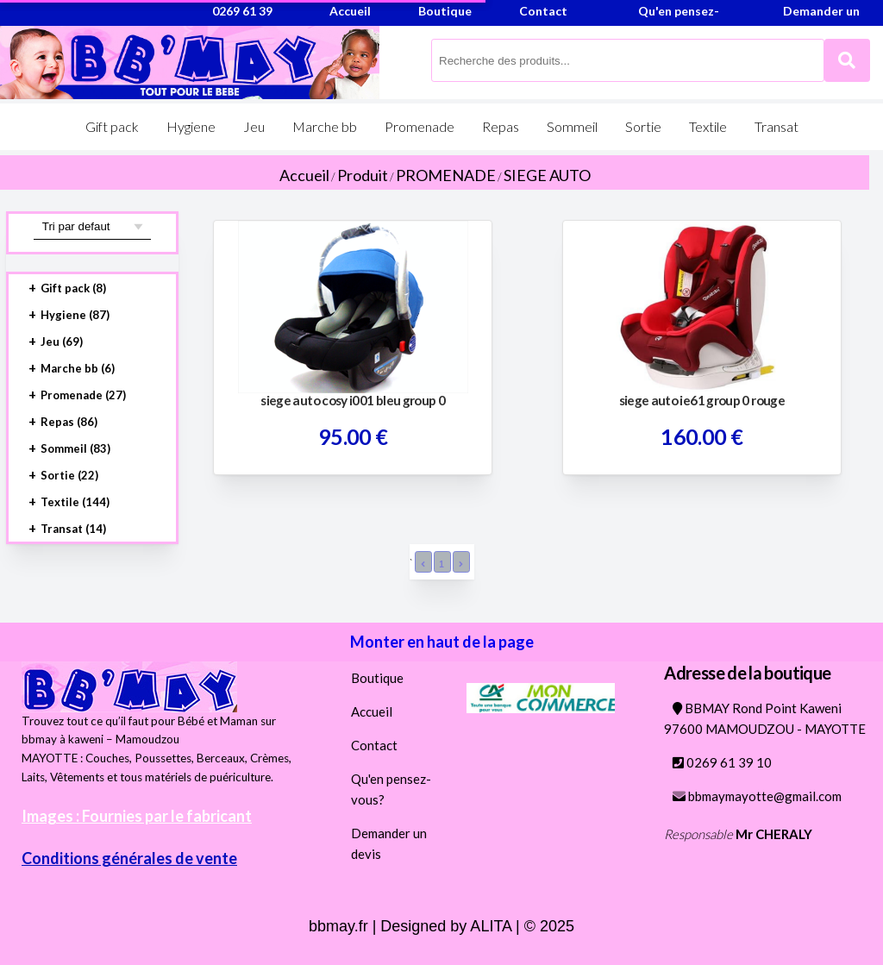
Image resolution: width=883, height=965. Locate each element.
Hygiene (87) (75, 315)
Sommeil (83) (75, 448)
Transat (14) (73, 529)
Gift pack (112, 126)
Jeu (254, 126)
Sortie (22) (69, 475)
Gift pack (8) (73, 288)
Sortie (643, 126)
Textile (708, 126)
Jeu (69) (62, 341)
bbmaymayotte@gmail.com (757, 796)
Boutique (377, 678)
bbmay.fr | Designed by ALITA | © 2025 (441, 926)
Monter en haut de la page (442, 641)
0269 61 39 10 (722, 762)
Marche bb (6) (78, 368)
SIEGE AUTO (547, 175)
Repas (500, 126)
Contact (374, 745)
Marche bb (324, 126)
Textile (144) (75, 502)
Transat (776, 126)
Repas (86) (69, 422)
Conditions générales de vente (129, 858)
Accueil (304, 175)
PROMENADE (446, 175)
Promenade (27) (83, 395)
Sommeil (572, 126)
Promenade (419, 126)
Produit (362, 175)
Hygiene (191, 126)
